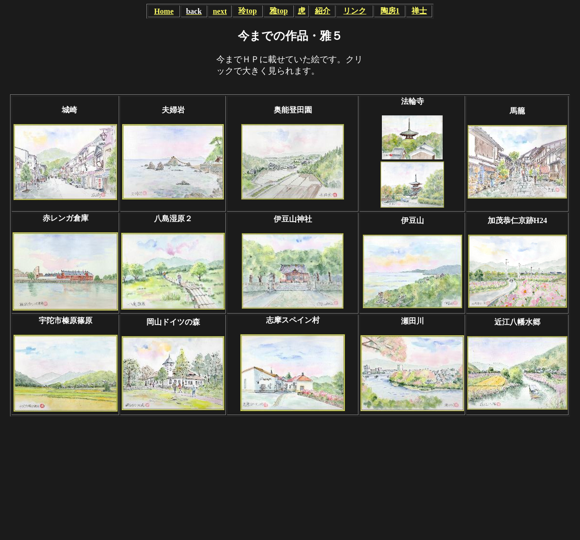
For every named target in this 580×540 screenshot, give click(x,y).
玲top (247, 11)
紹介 (322, 11)
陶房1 (390, 11)
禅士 (419, 11)
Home (164, 11)
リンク (354, 11)
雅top (278, 11)
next (220, 11)
